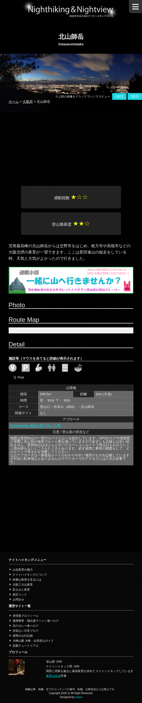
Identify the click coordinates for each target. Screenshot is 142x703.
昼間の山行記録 (23, 635)
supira (78, 697)
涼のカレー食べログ (26, 625)
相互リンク (20, 594)
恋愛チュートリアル (26, 645)
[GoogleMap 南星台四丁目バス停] (35, 426)
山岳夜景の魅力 (23, 569)
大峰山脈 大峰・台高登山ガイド (33, 640)
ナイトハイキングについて (30, 574)
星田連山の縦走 (93, 252)
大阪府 (28, 102)
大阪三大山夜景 (23, 584)
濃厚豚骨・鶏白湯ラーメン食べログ (36, 620)
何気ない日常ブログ (26, 630)
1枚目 (119, 96)
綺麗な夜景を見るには (27, 579)
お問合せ (18, 599)
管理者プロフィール (26, 615)
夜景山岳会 (53, 675)
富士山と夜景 (21, 589)
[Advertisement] (71, 145)
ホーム (14, 102)
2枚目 (134, 96)
